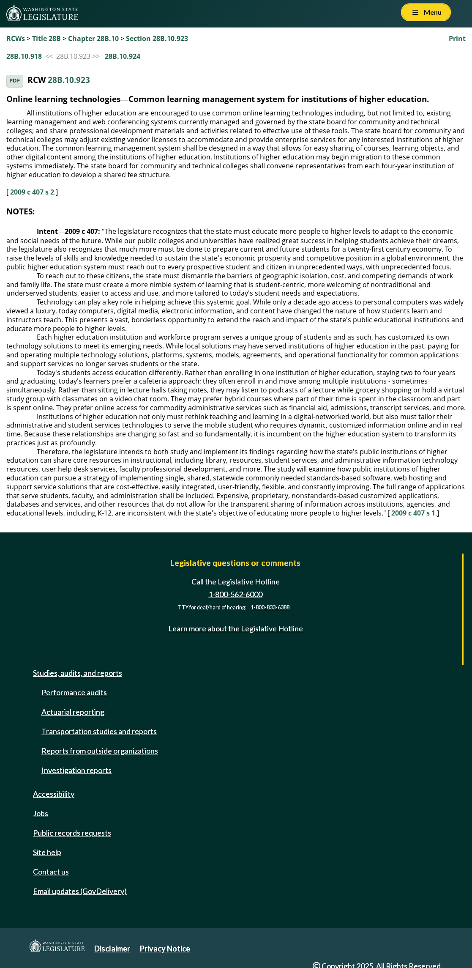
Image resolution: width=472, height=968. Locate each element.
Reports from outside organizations (99, 750)
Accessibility (53, 793)
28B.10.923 (69, 80)
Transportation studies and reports (99, 731)
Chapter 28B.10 (93, 38)
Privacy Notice (165, 948)
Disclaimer (112, 948)
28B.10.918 (24, 56)
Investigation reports (76, 770)
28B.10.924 (122, 56)
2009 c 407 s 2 (32, 192)
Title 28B (46, 38)
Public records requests (72, 832)
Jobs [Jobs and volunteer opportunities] (40, 813)
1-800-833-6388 (270, 607)
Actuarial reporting (72, 711)
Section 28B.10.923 (157, 38)
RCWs (15, 38)
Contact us (51, 871)
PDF (14, 80)
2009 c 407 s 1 (413, 513)
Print (457, 38)
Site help (47, 852)
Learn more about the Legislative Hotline (235, 628)
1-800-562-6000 (235, 594)
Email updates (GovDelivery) (80, 891)
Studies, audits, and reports (77, 672)
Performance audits (74, 692)
